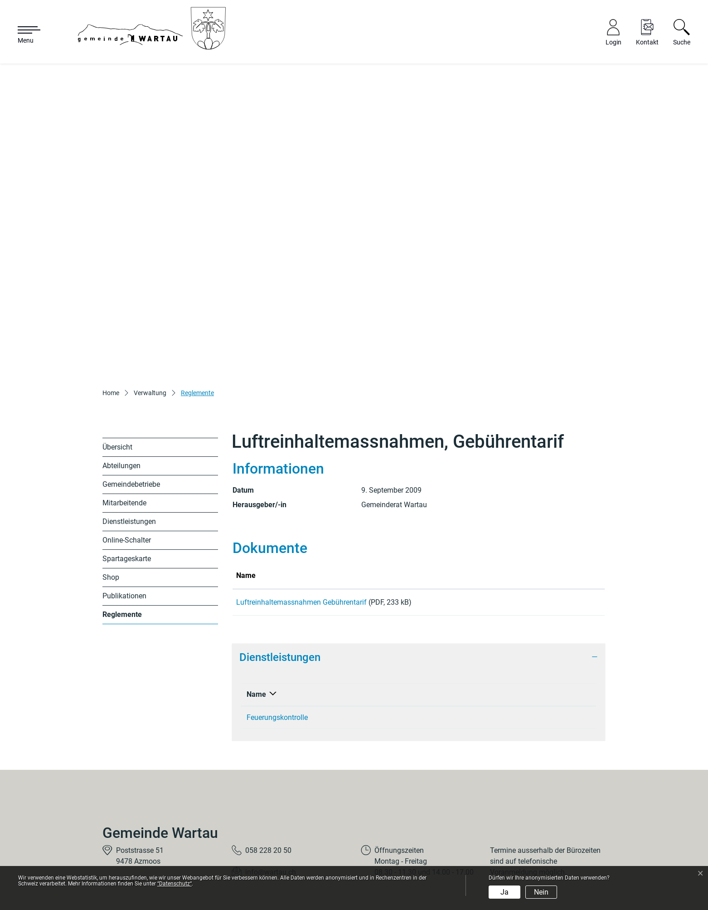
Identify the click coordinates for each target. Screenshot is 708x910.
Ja (504, 892)
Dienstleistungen (129, 462)
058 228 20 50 (268, 794)
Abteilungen (121, 406)
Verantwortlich (454, 638)
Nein (541, 892)
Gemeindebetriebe (131, 425)
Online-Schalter (126, 481)
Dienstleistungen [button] (279, 601)
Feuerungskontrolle (277, 661)
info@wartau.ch (270, 816)
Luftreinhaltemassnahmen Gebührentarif (301, 542)
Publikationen (124, 537)
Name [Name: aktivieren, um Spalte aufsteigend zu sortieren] (246, 516)
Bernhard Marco (456, 661)
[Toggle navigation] (24, 35)
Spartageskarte (126, 499)
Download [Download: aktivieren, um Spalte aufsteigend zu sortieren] (552, 516)
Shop (110, 518)
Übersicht (117, 388)
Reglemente (123, 558)
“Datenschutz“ (174, 884)
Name (256, 638)
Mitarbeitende (124, 444)
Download (568, 544)
